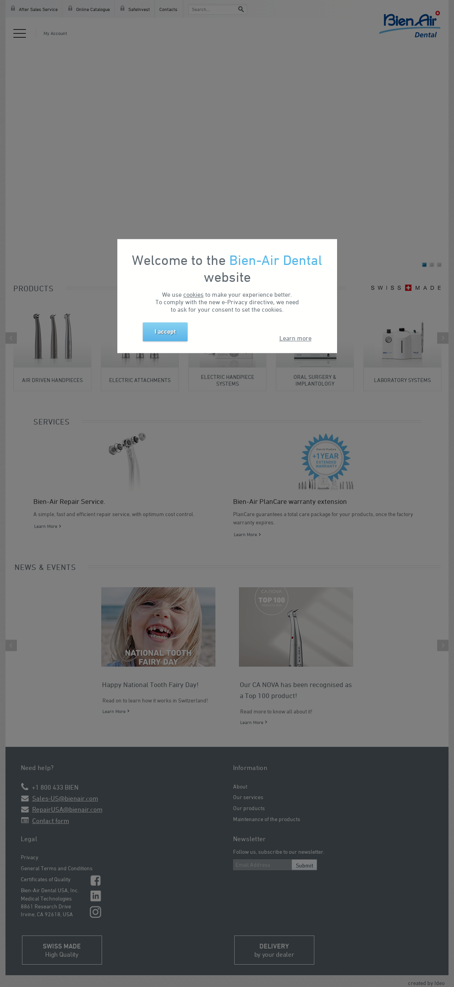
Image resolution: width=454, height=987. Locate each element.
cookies (193, 294)
